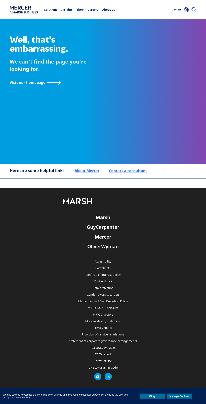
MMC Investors (103, 315)
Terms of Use (103, 361)
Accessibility (103, 261)
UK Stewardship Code (103, 368)
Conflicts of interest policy (103, 275)
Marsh (103, 217)
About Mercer (87, 170)
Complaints (103, 268)
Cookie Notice (103, 281)
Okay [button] (152, 396)
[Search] (194, 9)
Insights (67, 9)
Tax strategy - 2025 (103, 348)
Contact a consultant (128, 170)
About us (108, 9)
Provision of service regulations (103, 334)
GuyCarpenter (103, 227)
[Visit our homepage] (35, 82)
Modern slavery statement (103, 321)
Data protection (103, 288)
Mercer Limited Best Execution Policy (103, 301)
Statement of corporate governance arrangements (103, 341)
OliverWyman (103, 246)
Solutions (50, 9)
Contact (176, 9)
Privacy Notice (103, 328)
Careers (93, 9)
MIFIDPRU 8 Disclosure (103, 308)
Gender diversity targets (103, 295)
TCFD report (103, 354)
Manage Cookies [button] (179, 396)
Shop (80, 9)
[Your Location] (186, 9)
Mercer (103, 237)
